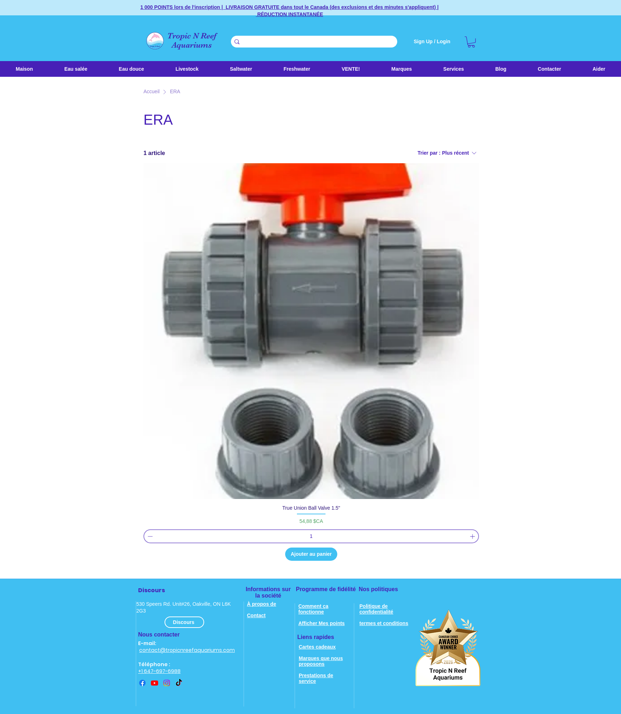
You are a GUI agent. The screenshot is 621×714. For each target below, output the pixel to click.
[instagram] (166, 683)
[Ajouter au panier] (311, 554)
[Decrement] (149, 536)
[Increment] (473, 536)
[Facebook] (142, 683)
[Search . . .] (313, 42)
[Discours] (184, 622)
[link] (471, 42)
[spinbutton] (311, 536)
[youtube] (154, 683)
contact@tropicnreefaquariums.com (187, 650)
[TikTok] (179, 683)
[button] (241, 69)
